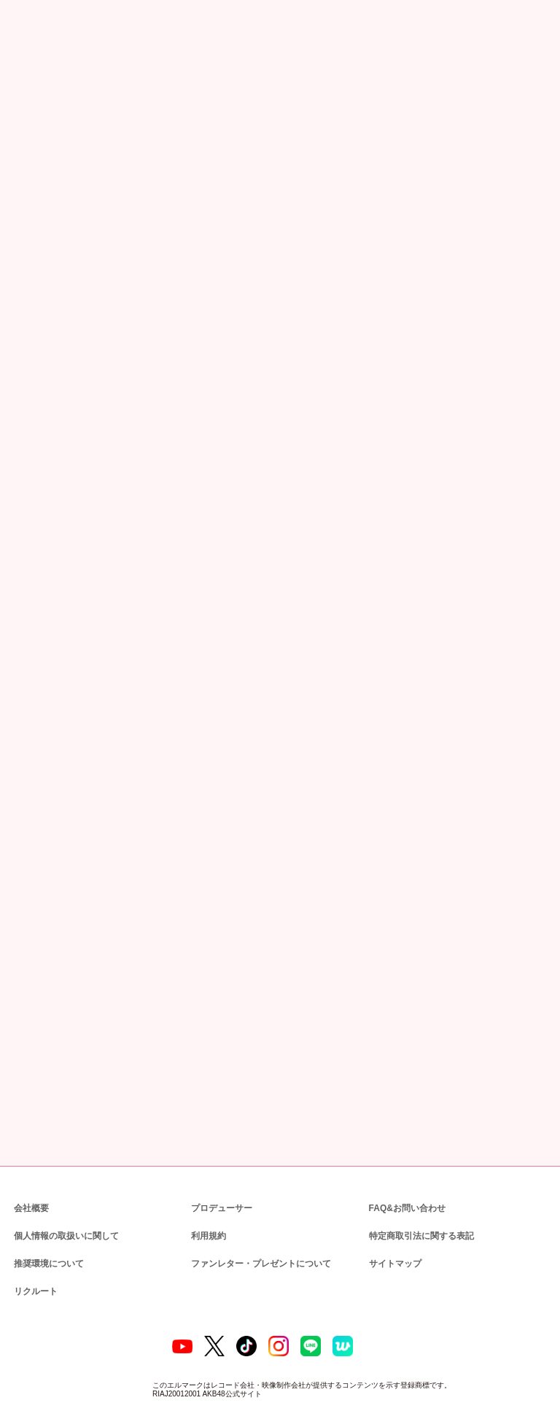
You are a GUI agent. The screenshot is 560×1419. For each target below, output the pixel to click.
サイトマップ (392, 1202)
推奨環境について (47, 1202)
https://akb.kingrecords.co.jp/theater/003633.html (125, 602)
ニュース (65, 78)
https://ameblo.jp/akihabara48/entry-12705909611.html (235, 294)
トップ (23, 78)
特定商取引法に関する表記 (420, 1175)
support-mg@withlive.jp (104, 670)
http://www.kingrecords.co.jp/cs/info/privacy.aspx (349, 925)
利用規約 (208, 1175)
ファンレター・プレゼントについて (253, 1202)
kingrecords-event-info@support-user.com (141, 871)
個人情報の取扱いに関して (65, 1175)
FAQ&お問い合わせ (407, 1147)
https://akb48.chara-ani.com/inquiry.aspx (109, 751)
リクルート (33, 1230)
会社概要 (31, 1147)
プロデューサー (219, 1147)
